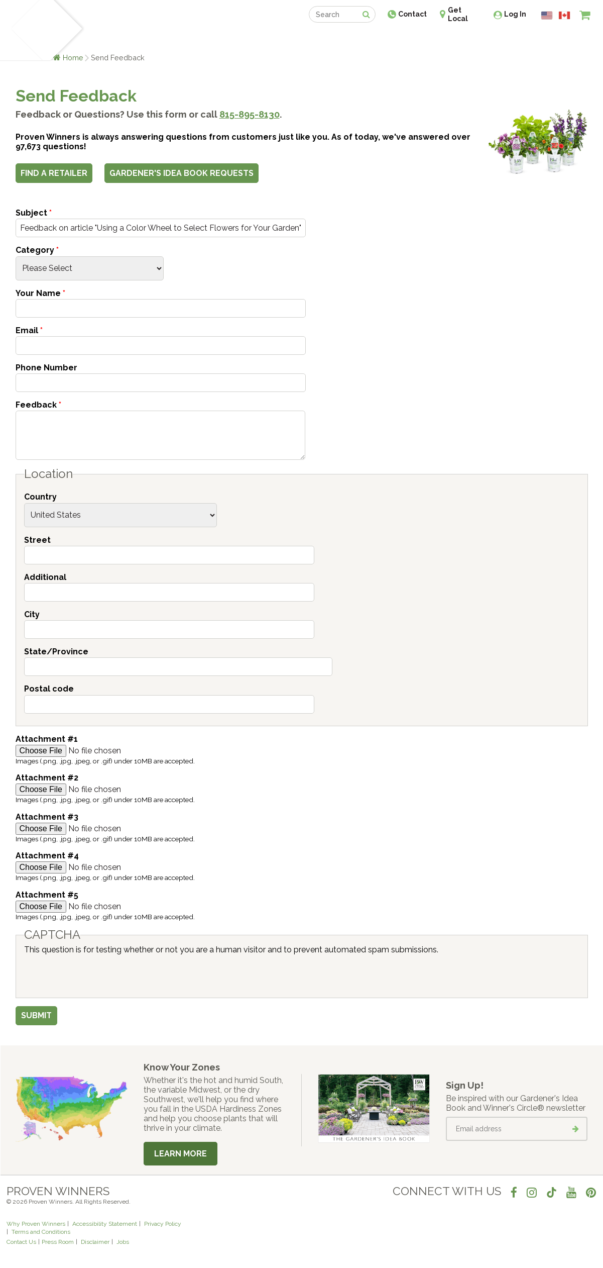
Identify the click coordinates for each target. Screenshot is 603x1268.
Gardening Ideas (179, 39)
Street (37, 540)
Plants (94, 39)
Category (37, 250)
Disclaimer (95, 1241)
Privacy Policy (162, 1223)
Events (328, 39)
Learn (127, 39)
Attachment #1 (47, 739)
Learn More (180, 1153)
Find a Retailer (247, 39)
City (32, 614)
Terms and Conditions (41, 1231)
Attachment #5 (47, 895)
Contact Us (21, 1241)
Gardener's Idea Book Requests (181, 173)
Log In (515, 14)
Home (73, 57)
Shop (294, 39)
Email (29, 330)
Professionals (377, 39)
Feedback (38, 405)
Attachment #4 (47, 855)
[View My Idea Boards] (566, 40)
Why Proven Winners (36, 1223)
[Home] (26, 30)
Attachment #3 (47, 817)
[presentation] (100, 974)
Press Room (58, 1241)
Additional (45, 577)
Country (40, 497)
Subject (34, 213)
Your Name (40, 293)
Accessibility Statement (104, 1223)
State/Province (56, 651)
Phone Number (46, 367)
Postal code (49, 689)
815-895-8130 (249, 114)
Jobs (122, 1241)
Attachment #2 (47, 778)
